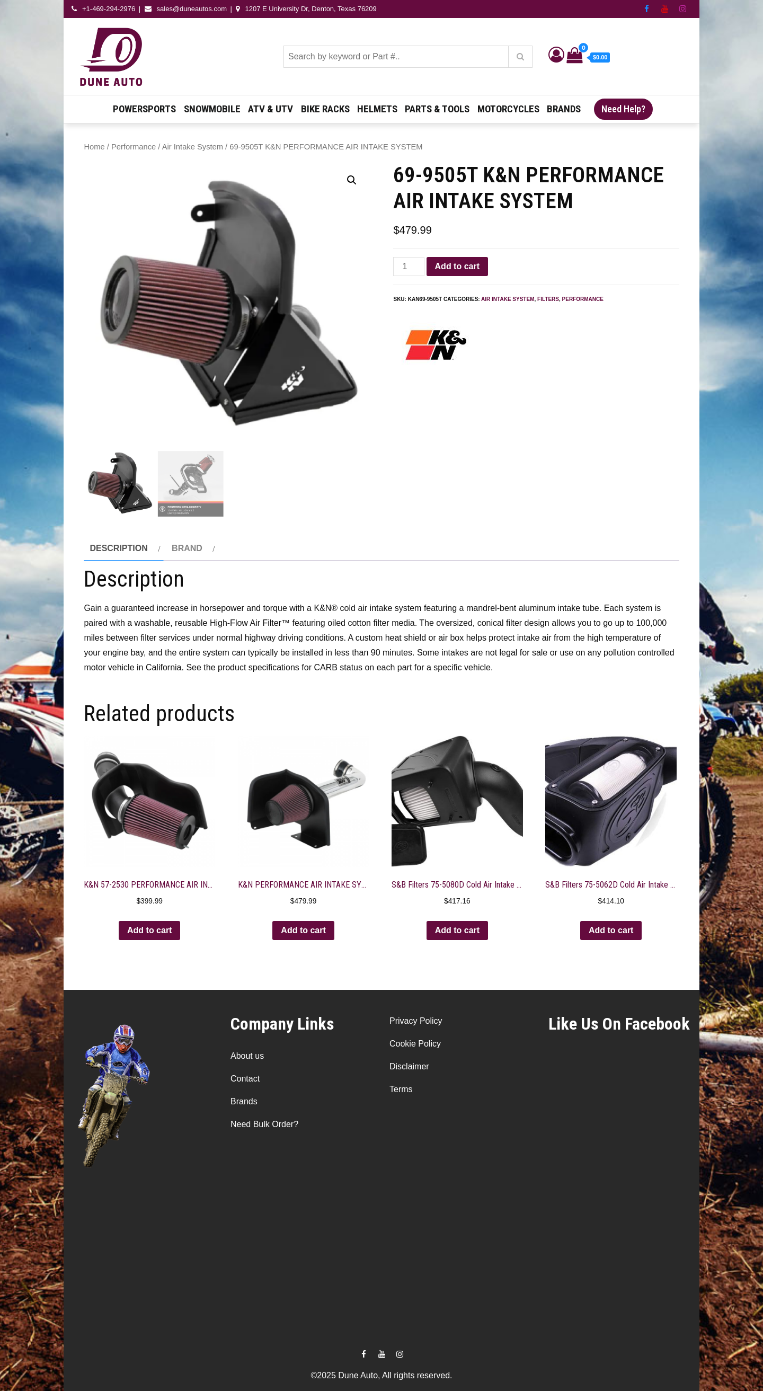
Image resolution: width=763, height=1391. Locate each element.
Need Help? (623, 108)
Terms (401, 1089)
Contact (245, 1078)
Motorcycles (508, 109)
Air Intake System (192, 147)
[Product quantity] (408, 266)
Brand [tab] (187, 548)
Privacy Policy (415, 1020)
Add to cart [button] (149, 930)
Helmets (377, 109)
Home (94, 147)
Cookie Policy (415, 1043)
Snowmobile (212, 109)
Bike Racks (325, 109)
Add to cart (457, 266)
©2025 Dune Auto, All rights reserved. (381, 1375)
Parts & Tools (437, 109)
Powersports (144, 109)
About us (247, 1055)
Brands (564, 109)
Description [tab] (118, 548)
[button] (351, 180)
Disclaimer (409, 1066)
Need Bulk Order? (264, 1124)
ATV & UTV (270, 109)
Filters (548, 299)
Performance (133, 147)
